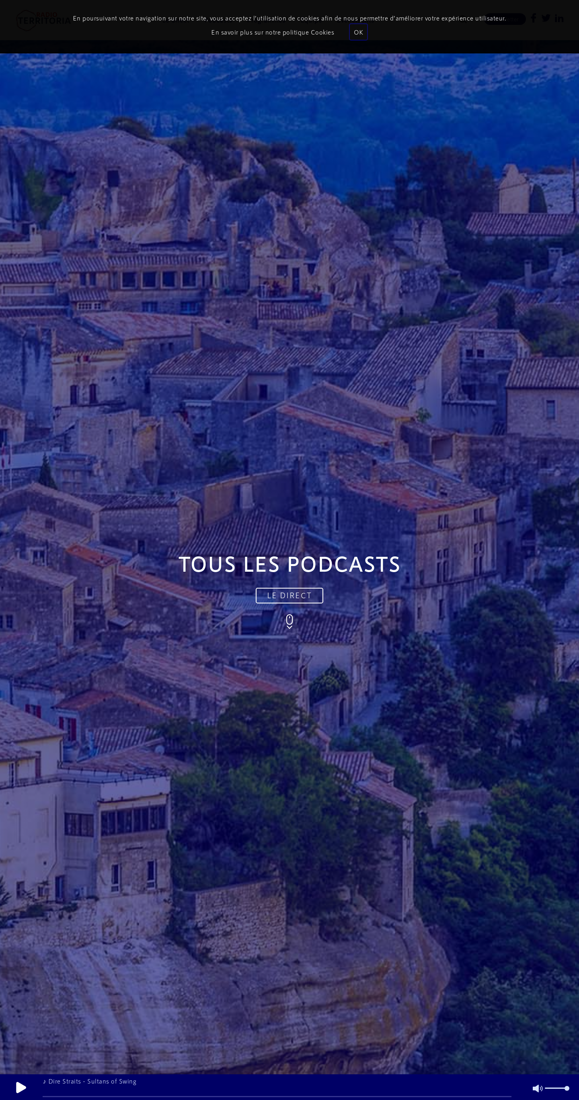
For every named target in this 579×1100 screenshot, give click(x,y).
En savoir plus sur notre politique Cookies (272, 32)
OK (358, 32)
